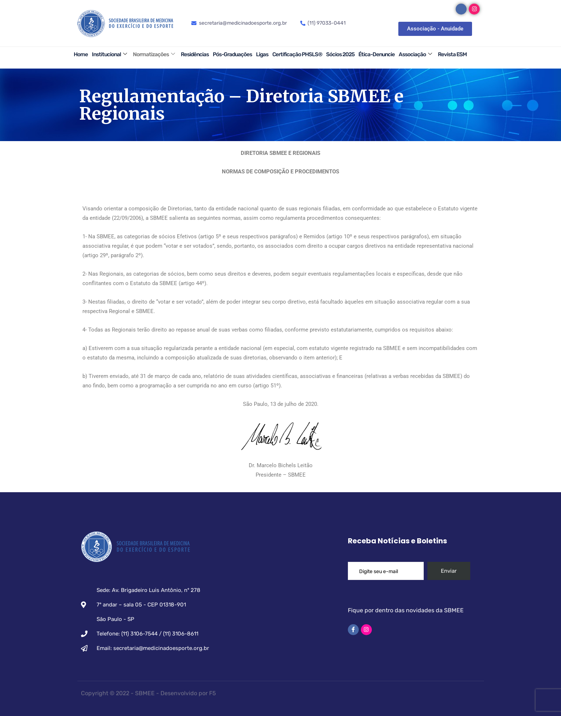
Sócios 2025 (340, 54)
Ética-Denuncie (376, 54)
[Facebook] (461, 9)
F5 (212, 690)
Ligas (262, 54)
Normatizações (154, 54)
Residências (195, 54)
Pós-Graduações (232, 54)
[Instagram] (474, 9)
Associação (415, 54)
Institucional (109, 54)
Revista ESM (452, 54)
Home (81, 54)
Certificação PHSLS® (297, 54)
